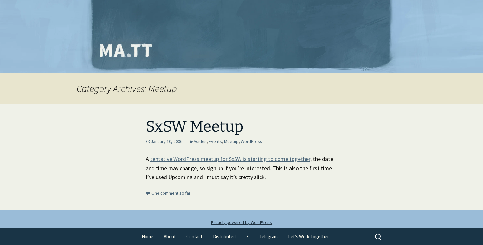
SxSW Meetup (195, 126)
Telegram (268, 237)
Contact (194, 237)
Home (147, 237)
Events (215, 141)
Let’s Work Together (308, 237)
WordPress (251, 141)
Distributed (224, 237)
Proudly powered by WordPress (241, 222)
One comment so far (170, 193)
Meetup (231, 141)
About (170, 237)
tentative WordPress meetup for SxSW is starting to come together (230, 159)
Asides (200, 141)
